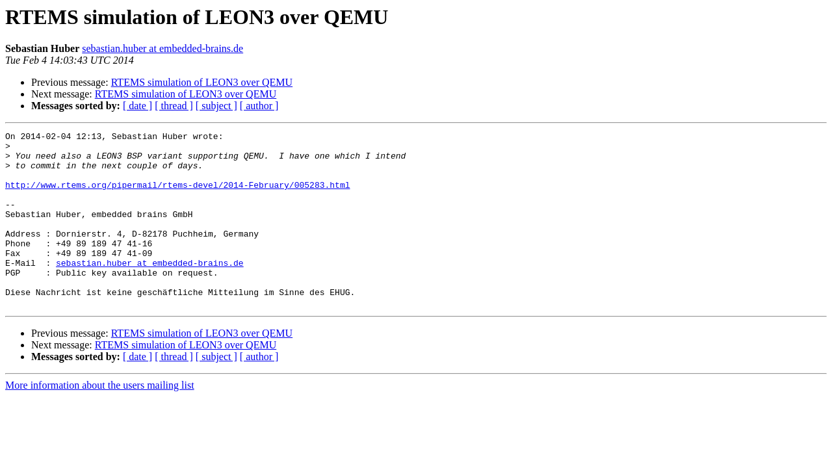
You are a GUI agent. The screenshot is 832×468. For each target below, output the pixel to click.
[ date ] (137, 105)
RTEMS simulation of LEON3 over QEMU (201, 82)
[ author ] (259, 105)
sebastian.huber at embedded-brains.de (162, 48)
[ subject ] (216, 105)
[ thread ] (174, 105)
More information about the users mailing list (99, 420)
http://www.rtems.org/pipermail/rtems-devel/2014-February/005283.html (177, 196)
